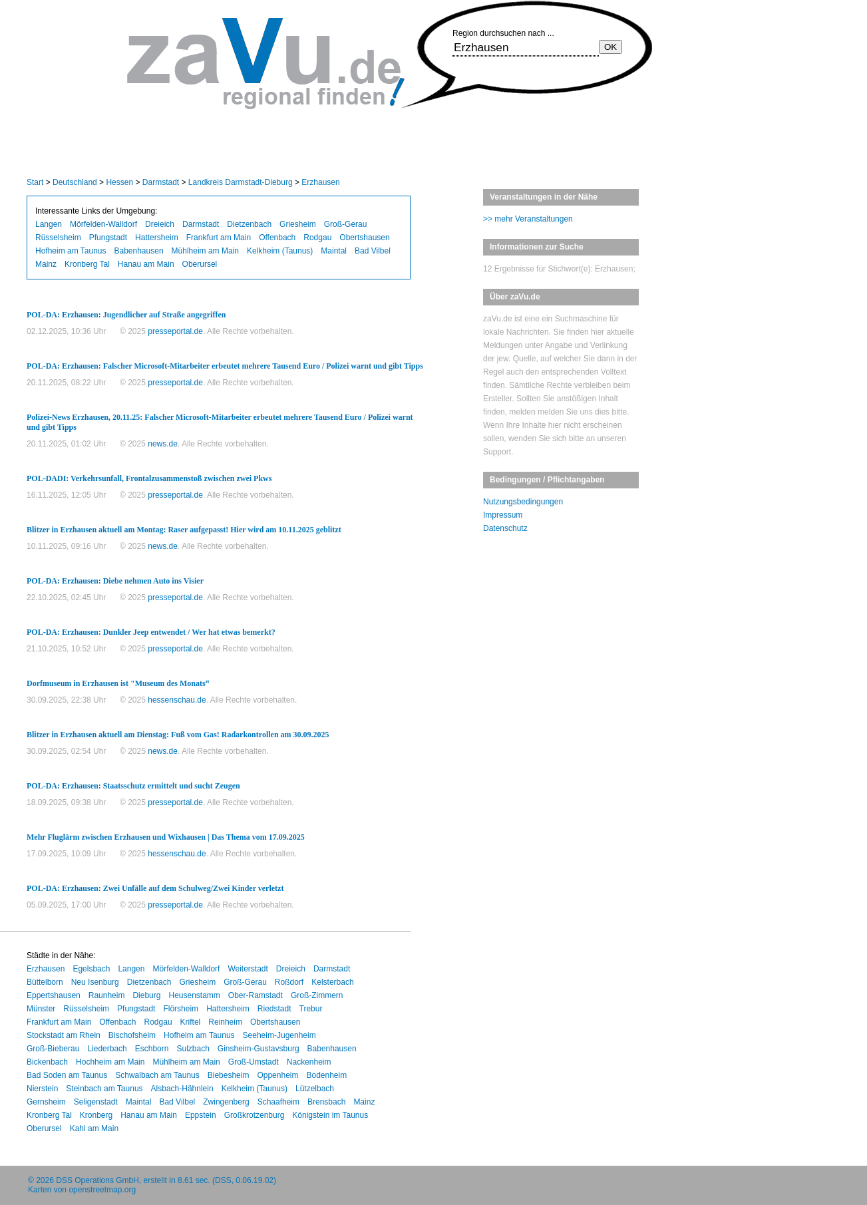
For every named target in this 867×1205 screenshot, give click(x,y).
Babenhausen (139, 251)
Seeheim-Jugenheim (279, 1035)
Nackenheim (309, 1062)
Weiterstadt (247, 968)
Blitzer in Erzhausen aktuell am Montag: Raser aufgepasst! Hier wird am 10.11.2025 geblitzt (184, 529)
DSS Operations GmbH (97, 1180)
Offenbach (277, 237)
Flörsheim (180, 1008)
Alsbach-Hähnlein (182, 1088)
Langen (48, 224)
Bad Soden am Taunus (67, 1075)
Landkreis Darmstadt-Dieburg (240, 182)
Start (35, 182)
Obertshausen (364, 237)
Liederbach (106, 1048)
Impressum (502, 515)
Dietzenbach (249, 224)
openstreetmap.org (102, 1189)
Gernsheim (46, 1102)
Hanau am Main (146, 264)
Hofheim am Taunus (70, 251)
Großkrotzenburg (254, 1115)
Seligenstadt (96, 1102)
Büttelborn (45, 982)
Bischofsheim (132, 1035)
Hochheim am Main (110, 1062)
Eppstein (200, 1115)
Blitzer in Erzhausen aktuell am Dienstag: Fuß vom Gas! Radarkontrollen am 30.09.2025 (178, 734)
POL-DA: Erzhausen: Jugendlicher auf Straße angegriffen (126, 314)
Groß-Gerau (345, 224)
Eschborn (152, 1048)
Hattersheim (156, 237)
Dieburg (146, 995)
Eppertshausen (54, 995)
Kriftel (190, 1022)
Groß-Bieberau (53, 1048)
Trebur (311, 1008)
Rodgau (317, 237)
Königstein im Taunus (330, 1115)
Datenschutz (505, 528)
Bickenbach (47, 1062)
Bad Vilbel (373, 251)
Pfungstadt (108, 237)
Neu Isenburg (95, 982)
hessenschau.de (177, 700)
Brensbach (326, 1102)
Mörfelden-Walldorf (103, 224)
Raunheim (106, 995)
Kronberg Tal (87, 264)
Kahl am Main (94, 1128)
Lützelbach (314, 1088)
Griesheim (297, 224)
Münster (41, 1008)
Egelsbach (91, 968)
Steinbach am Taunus (104, 1088)
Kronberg (96, 1115)
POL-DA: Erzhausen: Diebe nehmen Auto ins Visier (115, 581)
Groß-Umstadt (253, 1062)
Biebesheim (229, 1075)
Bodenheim (326, 1075)
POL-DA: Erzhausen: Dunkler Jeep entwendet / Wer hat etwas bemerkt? (151, 632)
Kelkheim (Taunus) (280, 251)
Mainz (46, 264)
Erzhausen (320, 182)
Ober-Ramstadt (255, 995)
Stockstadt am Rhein (63, 1035)
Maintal (334, 251)
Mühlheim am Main (205, 251)
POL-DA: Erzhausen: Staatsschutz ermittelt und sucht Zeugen (133, 785)
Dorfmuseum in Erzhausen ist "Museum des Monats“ (118, 683)
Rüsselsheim (58, 237)
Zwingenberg (226, 1102)
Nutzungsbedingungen (523, 501)
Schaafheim (278, 1102)
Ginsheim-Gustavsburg (258, 1048)
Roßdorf (289, 982)
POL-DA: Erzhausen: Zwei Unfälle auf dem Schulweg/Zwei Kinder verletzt (155, 888)
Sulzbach (192, 1048)
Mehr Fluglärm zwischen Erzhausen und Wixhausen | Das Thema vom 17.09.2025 (166, 837)
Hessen (119, 182)
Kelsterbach (332, 982)
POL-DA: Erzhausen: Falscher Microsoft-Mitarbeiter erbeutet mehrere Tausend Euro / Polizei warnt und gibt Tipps (225, 366)
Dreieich (159, 224)
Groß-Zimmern (317, 995)
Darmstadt (160, 182)
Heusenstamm (194, 995)
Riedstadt (274, 1008)
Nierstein (42, 1088)
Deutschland (75, 182)
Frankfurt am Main (218, 237)
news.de (163, 443)
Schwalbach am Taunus (157, 1075)
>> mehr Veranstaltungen (528, 219)
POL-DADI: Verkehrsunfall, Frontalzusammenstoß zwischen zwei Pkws (149, 478)
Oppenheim (277, 1075)
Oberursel (200, 264)
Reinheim (225, 1022)
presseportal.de (175, 331)
